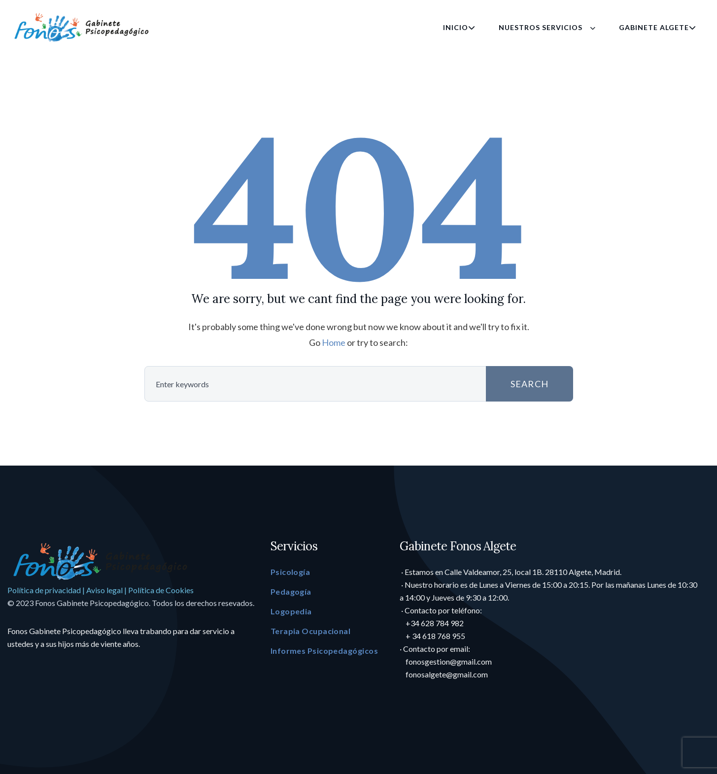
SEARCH (510, 383)
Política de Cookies (161, 590)
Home (333, 342)
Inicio (459, 27)
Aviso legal (104, 590)
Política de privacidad (44, 590)
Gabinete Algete (657, 27)
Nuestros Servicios (547, 27)
